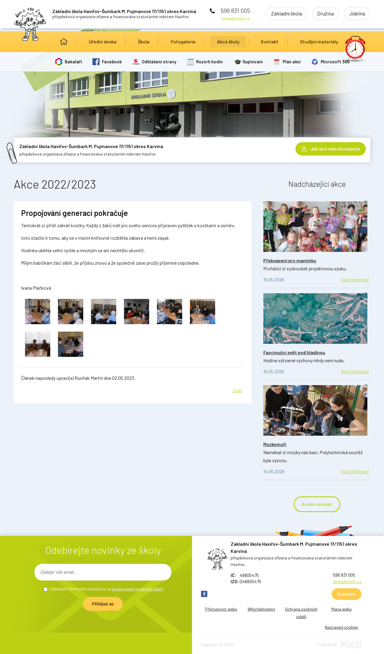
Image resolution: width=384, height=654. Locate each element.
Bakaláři (73, 61)
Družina (325, 13)
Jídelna (357, 13)
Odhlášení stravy (159, 61)
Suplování (253, 61)
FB (204, 594)
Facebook (112, 61)
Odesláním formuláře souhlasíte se (106, 588)
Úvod (63, 41)
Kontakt (269, 41)
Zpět (238, 390)
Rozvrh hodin (209, 61)
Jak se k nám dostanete (335, 148)
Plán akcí (292, 61)
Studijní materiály (319, 41)
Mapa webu (341, 608)
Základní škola (286, 13)
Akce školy (228, 41)
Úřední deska (103, 41)
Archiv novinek (317, 504)
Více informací (355, 279)
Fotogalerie (183, 41)
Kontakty (346, 594)
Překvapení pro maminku (289, 260)
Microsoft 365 (335, 61)
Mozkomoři (274, 444)
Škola (143, 41)
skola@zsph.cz (235, 18)
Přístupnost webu (221, 608)
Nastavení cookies (341, 627)
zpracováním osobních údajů (137, 588)
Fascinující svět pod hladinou (294, 352)
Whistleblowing (261, 608)
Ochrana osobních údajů (301, 612)
